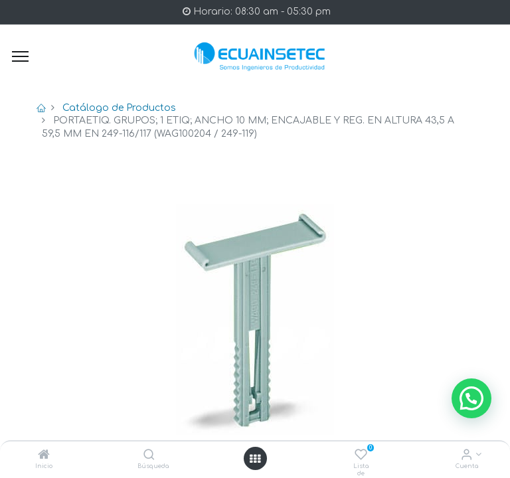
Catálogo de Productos (119, 108)
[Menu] (20, 56)
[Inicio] (44, 456)
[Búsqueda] (149, 456)
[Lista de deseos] (361, 456)
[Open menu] (255, 459)
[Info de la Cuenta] (466, 456)
